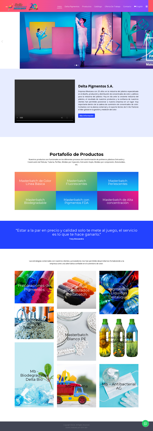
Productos (86, 7)
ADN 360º (84, 427)
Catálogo (98, 7)
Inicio (59, 7)
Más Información (86, 115)
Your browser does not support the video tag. (45, 101)
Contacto (127, 7)
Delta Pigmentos (72, 7)
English (138, 7)
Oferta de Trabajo (112, 7)
